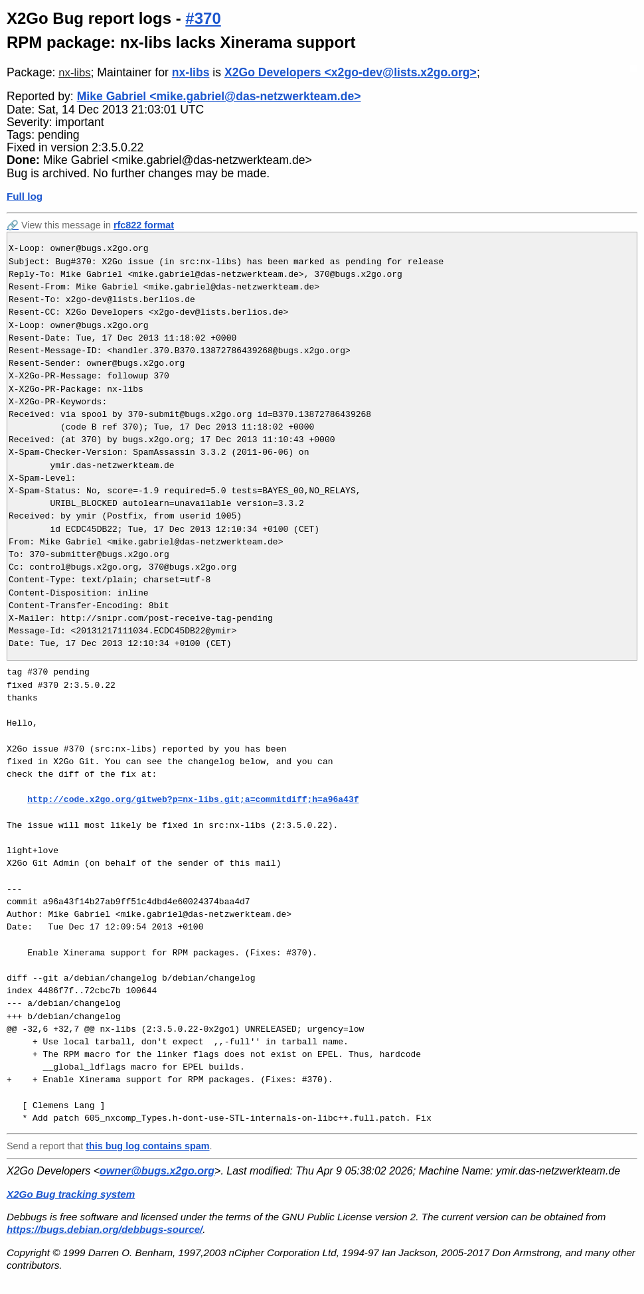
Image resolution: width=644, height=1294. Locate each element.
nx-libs (74, 72)
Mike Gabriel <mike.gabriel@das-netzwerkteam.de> (219, 96)
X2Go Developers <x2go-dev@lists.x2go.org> (350, 72)
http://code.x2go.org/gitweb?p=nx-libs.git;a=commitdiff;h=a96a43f (193, 799)
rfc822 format (144, 225)
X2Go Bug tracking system (71, 1194)
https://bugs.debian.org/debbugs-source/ (104, 1229)
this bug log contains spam (147, 1146)
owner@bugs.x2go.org (157, 1170)
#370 (202, 18)
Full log (24, 196)
